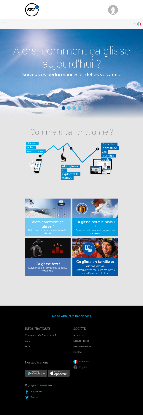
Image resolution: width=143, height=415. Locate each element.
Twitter (35, 397)
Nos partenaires (82, 346)
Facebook (36, 391)
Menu (4, 24)
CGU (27, 340)
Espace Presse (81, 340)
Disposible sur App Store (59, 374)
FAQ (27, 346)
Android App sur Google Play (36, 374)
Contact (77, 352)
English (83, 367)
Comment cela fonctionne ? (40, 335)
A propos (78, 335)
